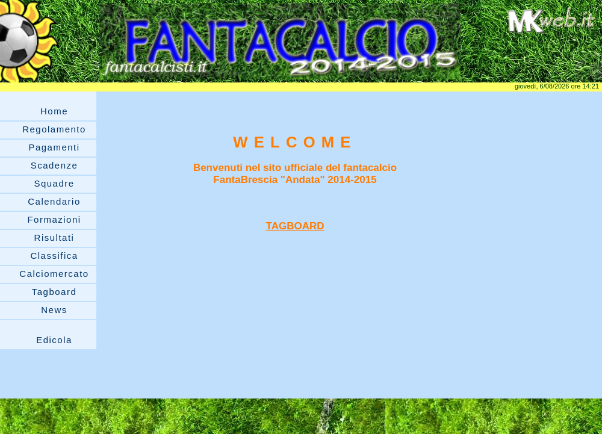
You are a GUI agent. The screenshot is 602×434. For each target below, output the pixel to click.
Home (54, 111)
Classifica (54, 255)
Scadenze (54, 165)
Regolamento (54, 129)
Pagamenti (53, 147)
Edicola (54, 340)
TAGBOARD (295, 226)
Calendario (54, 201)
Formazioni (54, 219)
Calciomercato (53, 273)
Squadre (54, 183)
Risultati (54, 237)
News (54, 310)
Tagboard (54, 292)
